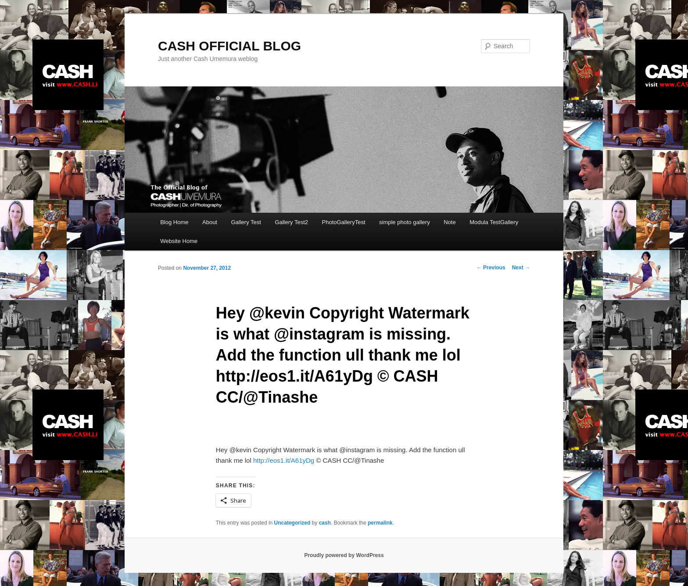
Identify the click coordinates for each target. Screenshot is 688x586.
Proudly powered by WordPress (343, 555)
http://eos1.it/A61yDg (283, 460)
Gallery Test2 (291, 222)
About (209, 222)
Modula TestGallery (493, 222)
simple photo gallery (404, 222)
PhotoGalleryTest (344, 222)
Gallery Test (246, 222)
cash (325, 523)
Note (449, 222)
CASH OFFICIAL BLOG (229, 46)
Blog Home (174, 222)
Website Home (178, 241)
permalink (380, 523)
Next (521, 267)
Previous (491, 267)
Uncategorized (292, 523)
